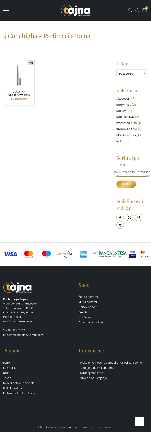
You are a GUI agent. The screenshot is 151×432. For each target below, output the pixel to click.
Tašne (7, 378)
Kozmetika (10, 368)
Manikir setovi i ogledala (19, 383)
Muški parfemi (88, 302)
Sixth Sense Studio (102, 427)
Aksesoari (123, 98)
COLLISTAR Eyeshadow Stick (18, 93)
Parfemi (8, 363)
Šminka (83, 312)
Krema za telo (126, 129)
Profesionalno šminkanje (19, 393)
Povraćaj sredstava (91, 373)
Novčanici (85, 317)
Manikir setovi (126, 135)
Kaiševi (121, 111)
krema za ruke (126, 123)
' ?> (8, 10)
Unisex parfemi (88, 307)
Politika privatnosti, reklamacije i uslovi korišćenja (110, 363)
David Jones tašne (91, 322)
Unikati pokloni (12, 388)
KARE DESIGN (125, 117)
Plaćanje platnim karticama (96, 368)
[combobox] (132, 73)
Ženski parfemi (88, 297)
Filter (126, 184)
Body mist (123, 105)
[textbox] (132, 73)
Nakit (120, 141)
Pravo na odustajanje (93, 378)
